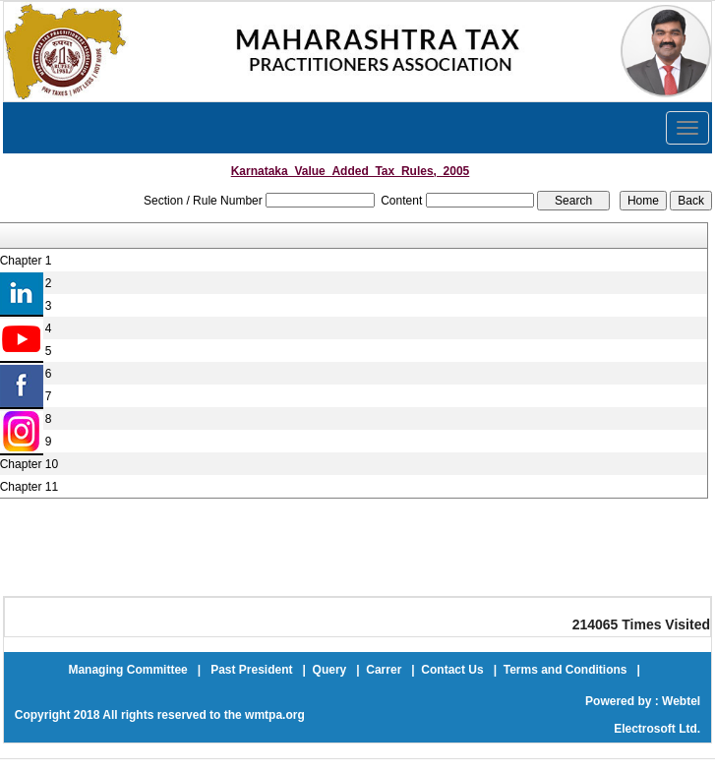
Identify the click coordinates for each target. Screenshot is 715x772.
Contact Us (452, 670)
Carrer (383, 670)
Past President (251, 670)
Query (330, 670)
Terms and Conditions (565, 670)
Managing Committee (127, 670)
